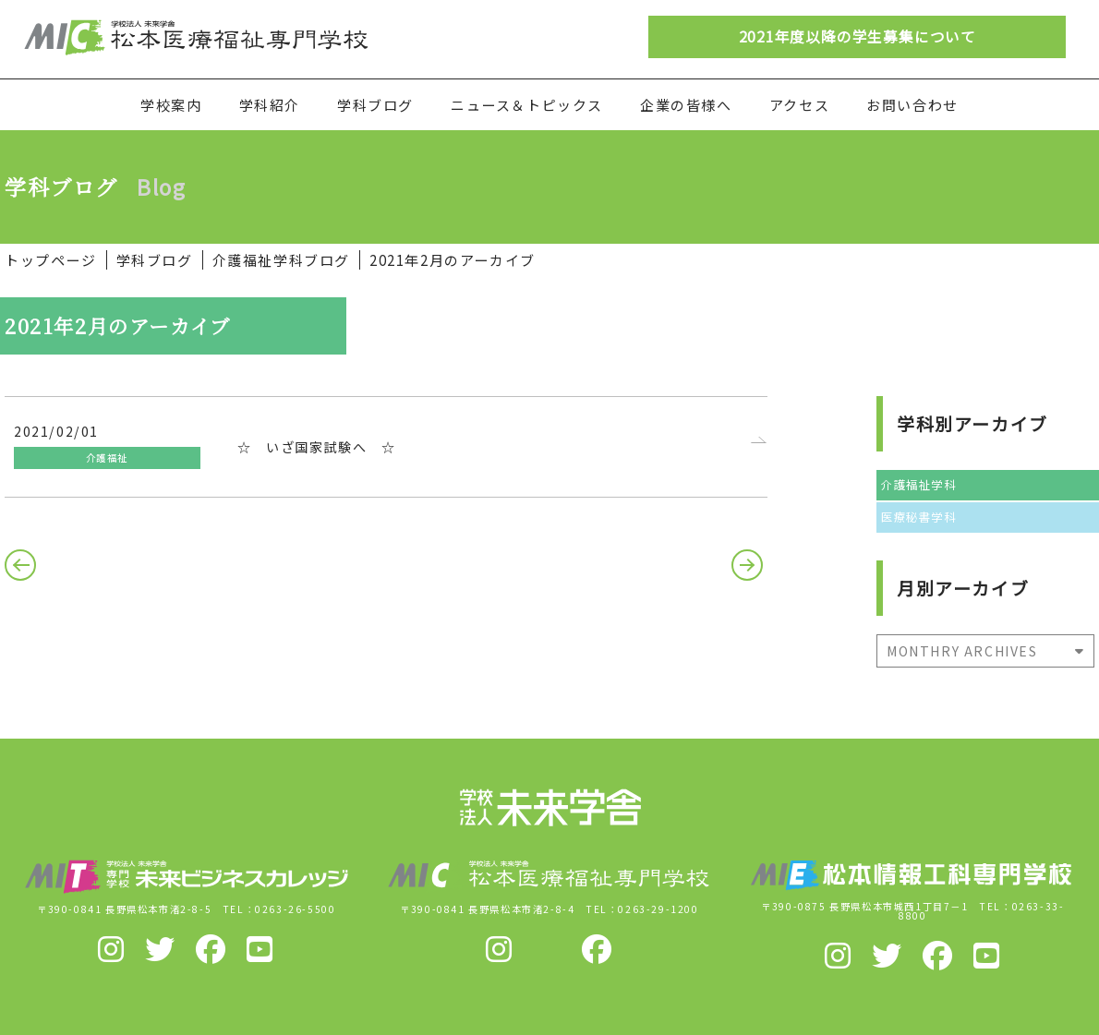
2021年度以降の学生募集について (857, 36)
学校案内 (170, 104)
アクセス (799, 104)
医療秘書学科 (919, 517)
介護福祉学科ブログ (281, 260)
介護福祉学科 (919, 484)
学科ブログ (375, 104)
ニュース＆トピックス (527, 104)
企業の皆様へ (686, 104)
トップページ (51, 260)
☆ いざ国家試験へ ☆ (316, 447)
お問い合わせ (912, 104)
